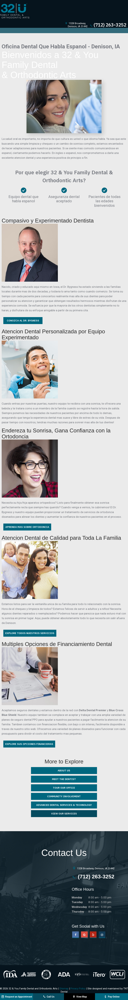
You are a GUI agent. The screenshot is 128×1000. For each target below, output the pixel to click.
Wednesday (79, 907)
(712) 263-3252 (108, 25)
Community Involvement (64, 796)
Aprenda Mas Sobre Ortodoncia (27, 526)
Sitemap (64, 988)
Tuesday (77, 902)
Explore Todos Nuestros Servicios (29, 633)
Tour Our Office (64, 787)
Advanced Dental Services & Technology (64, 804)
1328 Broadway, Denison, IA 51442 (93, 868)
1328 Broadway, (76, 25)
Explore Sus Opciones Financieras (29, 744)
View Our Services (64, 813)
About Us (64, 770)
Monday (77, 897)
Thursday (78, 911)
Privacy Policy (78, 988)
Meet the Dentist (64, 779)
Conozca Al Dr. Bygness (23, 320)
